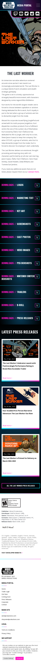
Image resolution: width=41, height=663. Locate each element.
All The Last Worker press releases (21, 486)
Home (4, 589)
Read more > (7, 378)
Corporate (5, 602)
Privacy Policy (6, 633)
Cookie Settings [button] (8, 658)
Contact (4, 605)
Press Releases (7, 599)
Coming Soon (6, 597)
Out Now (5, 594)
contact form (33, 172)
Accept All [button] (19, 658)
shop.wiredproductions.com (11, 619)
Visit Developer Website (12, 553)
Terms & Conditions (8, 630)
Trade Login (5, 592)
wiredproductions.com (9, 616)
